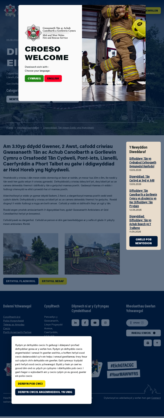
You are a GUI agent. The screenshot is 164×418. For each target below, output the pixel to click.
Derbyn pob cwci (30, 383)
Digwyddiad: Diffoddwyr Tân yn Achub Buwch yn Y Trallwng (140, 222)
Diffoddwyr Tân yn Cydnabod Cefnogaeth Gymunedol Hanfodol (142, 162)
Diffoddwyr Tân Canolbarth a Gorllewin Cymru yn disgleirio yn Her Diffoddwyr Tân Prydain (143, 198)
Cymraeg (34, 78)
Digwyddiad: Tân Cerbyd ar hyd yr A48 (141, 178)
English (53, 78)
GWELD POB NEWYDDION (143, 241)
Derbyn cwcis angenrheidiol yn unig (45, 392)
